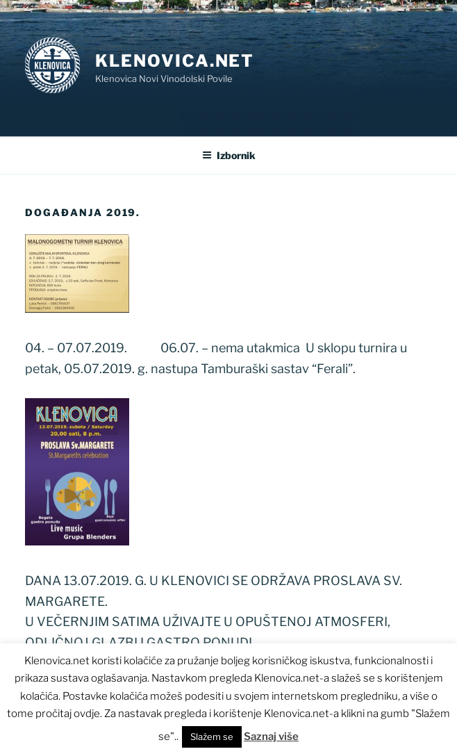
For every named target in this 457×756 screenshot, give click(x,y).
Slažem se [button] (211, 736)
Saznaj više (271, 736)
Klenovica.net (174, 61)
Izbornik (229, 155)
